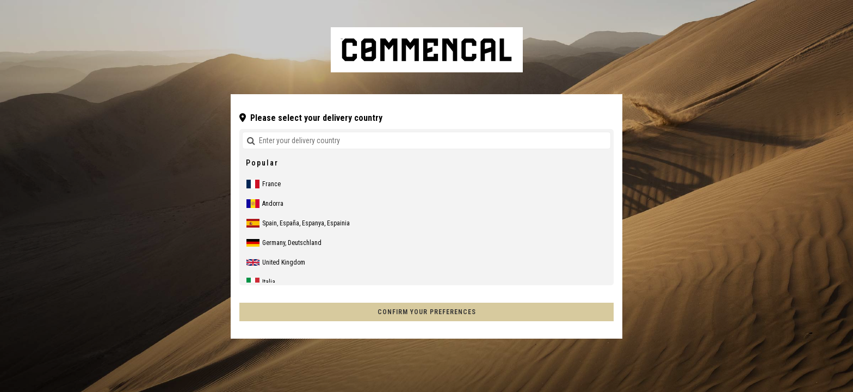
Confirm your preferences (427, 312)
